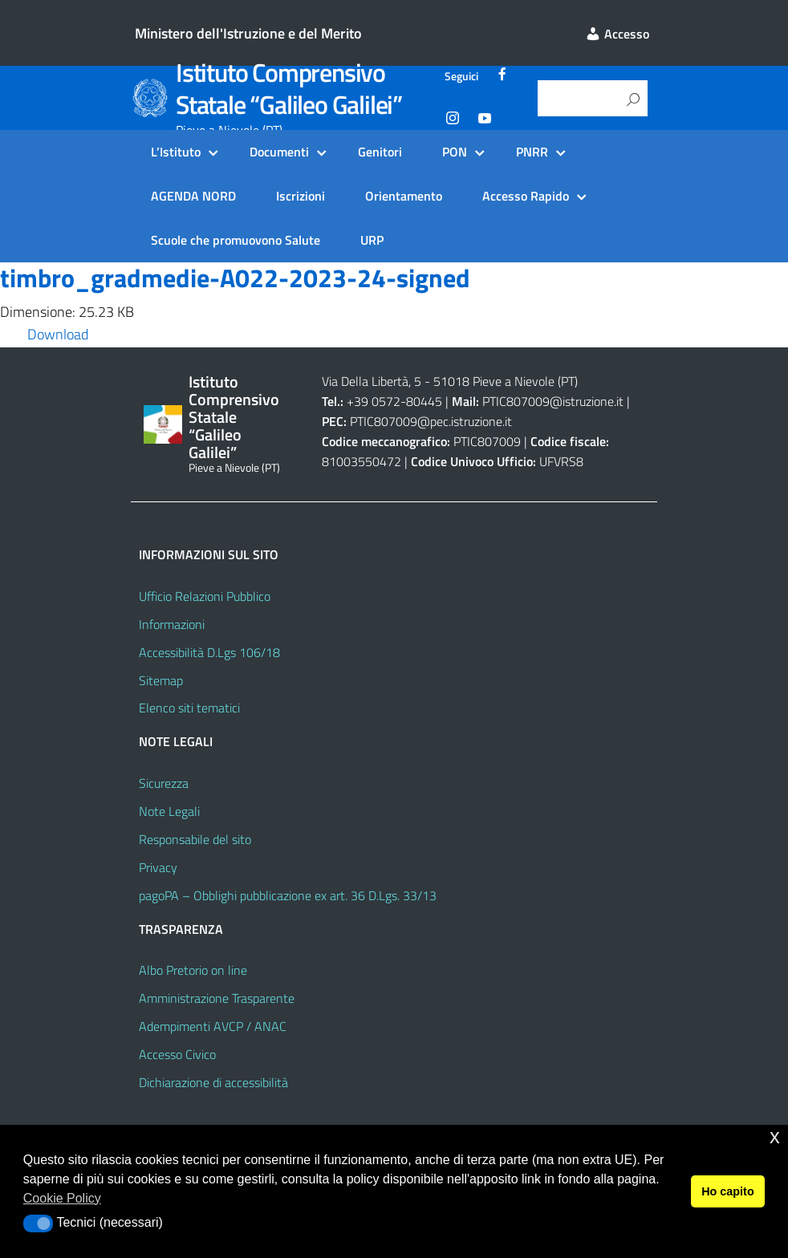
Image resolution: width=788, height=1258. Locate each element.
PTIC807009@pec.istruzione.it (431, 421)
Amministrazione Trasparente (216, 998)
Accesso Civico (177, 1054)
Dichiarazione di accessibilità (213, 1082)
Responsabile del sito (195, 839)
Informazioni (172, 624)
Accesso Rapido (525, 195)
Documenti (279, 151)
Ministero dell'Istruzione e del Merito (248, 33)
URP (372, 240)
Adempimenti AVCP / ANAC (212, 1026)
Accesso (617, 33)
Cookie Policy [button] (62, 1198)
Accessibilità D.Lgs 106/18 (209, 652)
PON (454, 151)
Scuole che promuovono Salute (235, 240)
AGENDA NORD (193, 195)
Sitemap (161, 680)
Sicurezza (164, 783)
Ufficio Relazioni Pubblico (204, 596)
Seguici (461, 76)
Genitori (380, 151)
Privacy (158, 867)
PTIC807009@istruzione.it (552, 401)
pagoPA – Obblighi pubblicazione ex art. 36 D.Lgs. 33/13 (288, 895)
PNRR (532, 151)
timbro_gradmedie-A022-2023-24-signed (235, 277)
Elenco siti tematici (189, 707)
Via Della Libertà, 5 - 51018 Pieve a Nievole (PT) (450, 381)
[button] (38, 1223)
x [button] (775, 1136)
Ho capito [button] (727, 1191)
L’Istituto (176, 151)
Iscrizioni (300, 195)
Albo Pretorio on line (193, 970)
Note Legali (169, 811)
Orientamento (403, 195)
